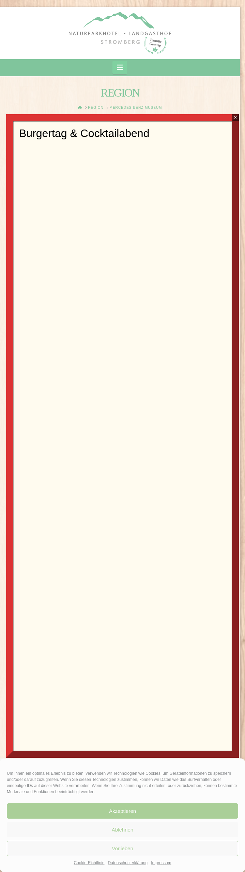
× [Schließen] (235, 117)
